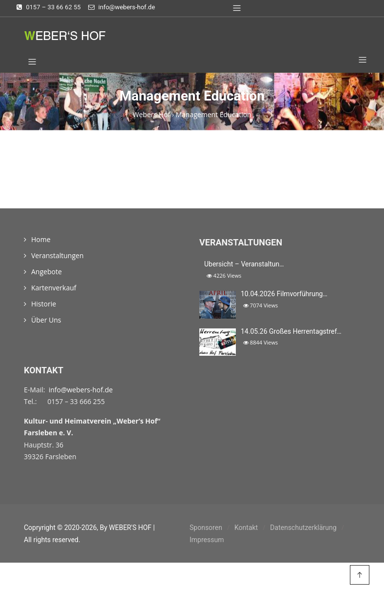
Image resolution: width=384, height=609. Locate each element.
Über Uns (46, 320)
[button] (358, 60)
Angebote (46, 271)
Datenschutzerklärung (303, 527)
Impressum (207, 540)
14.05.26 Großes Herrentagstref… (291, 331)
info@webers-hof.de (81, 389)
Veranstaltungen (57, 255)
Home (41, 239)
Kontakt (246, 527)
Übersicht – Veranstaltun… (244, 264)
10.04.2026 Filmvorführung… (284, 294)
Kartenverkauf (54, 287)
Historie (43, 303)
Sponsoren (206, 527)
